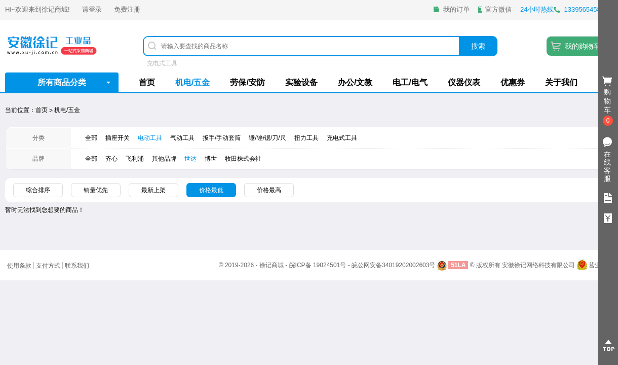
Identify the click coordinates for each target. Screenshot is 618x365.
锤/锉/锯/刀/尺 (267, 137)
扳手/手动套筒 (222, 137)
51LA (458, 265)
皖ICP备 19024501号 (317, 265)
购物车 (608, 101)
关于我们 (561, 82)
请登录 (92, 9)
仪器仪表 (464, 82)
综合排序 (38, 190)
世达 (190, 158)
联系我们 (77, 265)
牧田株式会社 (243, 158)
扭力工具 (306, 137)
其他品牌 (164, 158)
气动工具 (182, 137)
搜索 (478, 46)
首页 (147, 82)
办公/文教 (355, 82)
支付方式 (48, 265)
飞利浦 (135, 158)
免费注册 (127, 9)
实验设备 (301, 82)
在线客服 (607, 166)
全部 (91, 137)
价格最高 (269, 190)
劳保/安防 (247, 82)
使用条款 (19, 265)
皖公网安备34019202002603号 (393, 265)
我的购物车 (582, 46)
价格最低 (211, 190)
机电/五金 (192, 82)
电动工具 (150, 137)
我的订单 (456, 9)
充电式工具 (162, 63)
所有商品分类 (61, 82)
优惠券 (512, 82)
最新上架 (153, 190)
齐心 (111, 158)
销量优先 (96, 190)
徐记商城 (55, 9)
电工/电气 (410, 82)
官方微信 (498, 9)
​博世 (211, 158)
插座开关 (117, 137)
